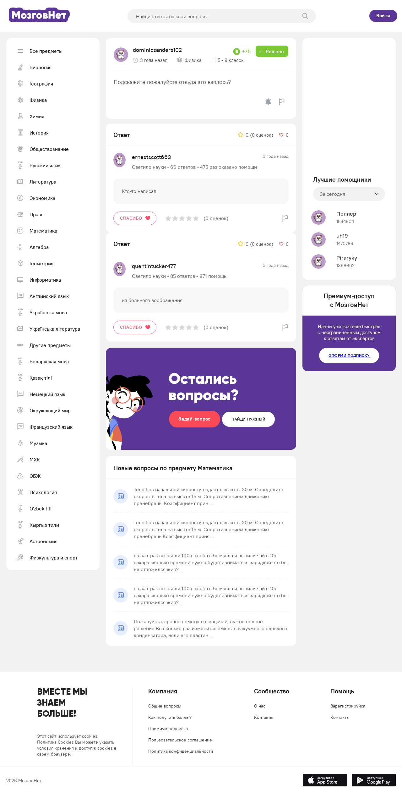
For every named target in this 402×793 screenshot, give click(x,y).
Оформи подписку (349, 355)
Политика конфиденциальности (180, 751)
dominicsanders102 (157, 49)
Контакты (263, 717)
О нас (259, 706)
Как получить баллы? (170, 717)
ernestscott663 (151, 157)
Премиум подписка (168, 728)
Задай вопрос (194, 419)
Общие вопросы (164, 706)
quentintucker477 (154, 266)
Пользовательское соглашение (180, 740)
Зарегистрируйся (347, 706)
